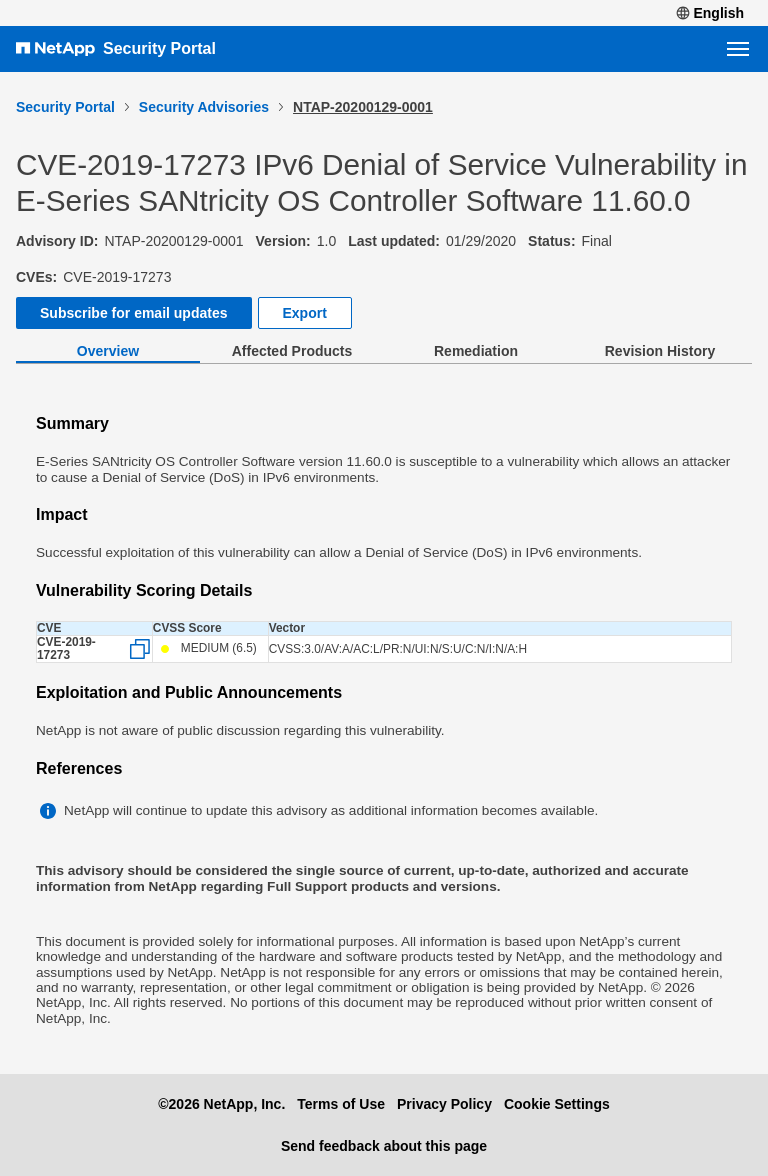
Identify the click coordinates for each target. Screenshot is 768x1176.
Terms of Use (341, 1104)
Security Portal (159, 48)
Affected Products (292, 351)
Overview (108, 351)
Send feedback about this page (384, 1146)
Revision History (660, 351)
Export (305, 313)
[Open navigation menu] (738, 49)
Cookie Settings (557, 1104)
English (710, 13)
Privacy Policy (444, 1104)
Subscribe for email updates (134, 313)
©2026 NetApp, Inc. (221, 1104)
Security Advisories (204, 107)
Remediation (476, 351)
